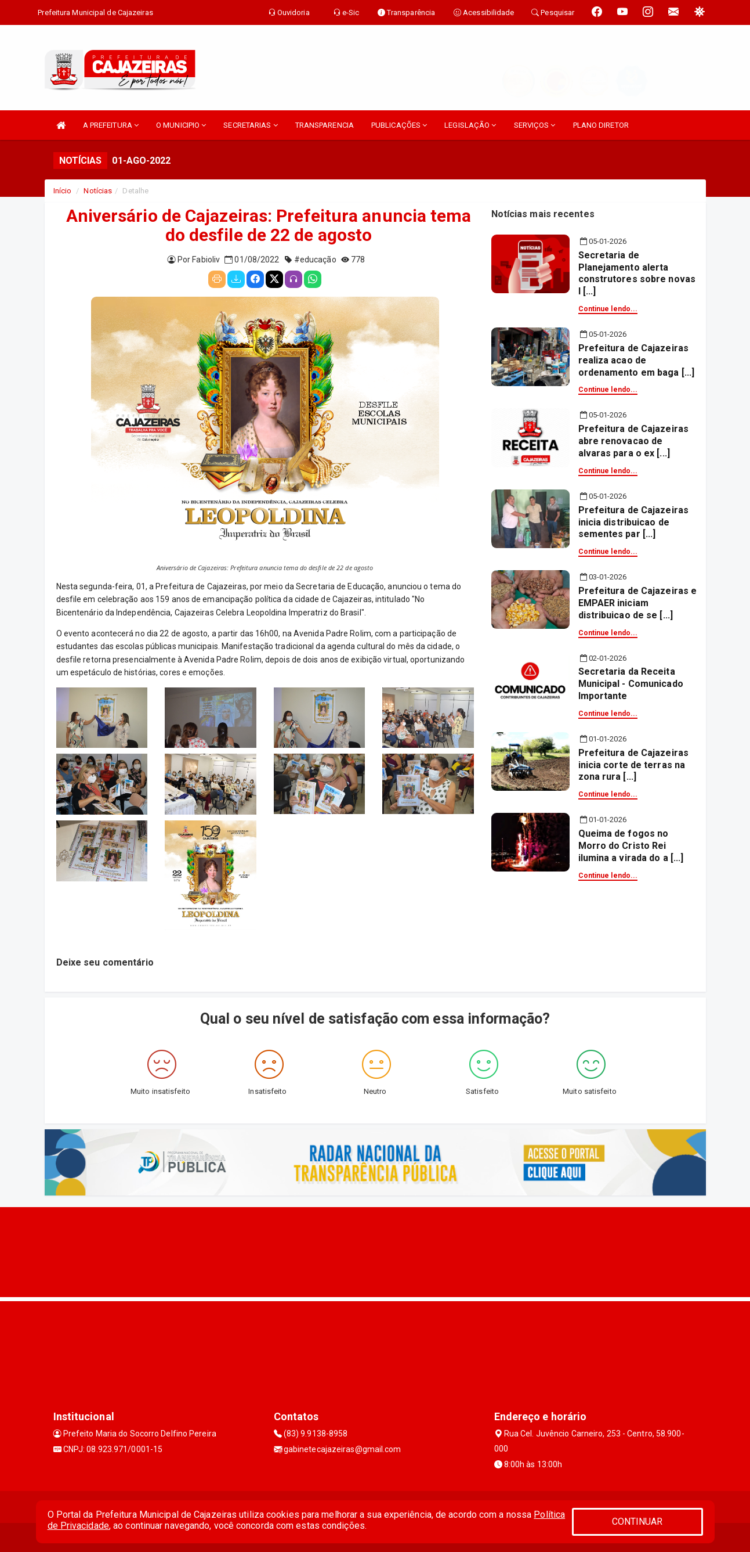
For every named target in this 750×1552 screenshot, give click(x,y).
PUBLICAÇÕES (399, 125)
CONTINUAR (637, 1521)
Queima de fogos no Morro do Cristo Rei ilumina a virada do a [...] (631, 845)
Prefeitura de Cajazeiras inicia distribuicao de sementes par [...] (633, 522)
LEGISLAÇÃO (470, 125)
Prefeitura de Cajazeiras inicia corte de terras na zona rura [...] (633, 765)
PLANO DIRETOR (601, 125)
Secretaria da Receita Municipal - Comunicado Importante (630, 683)
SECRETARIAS (250, 125)
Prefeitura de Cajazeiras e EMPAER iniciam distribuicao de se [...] (637, 603)
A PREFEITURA (111, 125)
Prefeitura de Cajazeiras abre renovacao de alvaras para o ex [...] (633, 441)
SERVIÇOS (535, 125)
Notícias (98, 190)
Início (62, 190)
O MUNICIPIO (181, 125)
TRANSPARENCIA (324, 125)
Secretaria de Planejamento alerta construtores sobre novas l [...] (636, 273)
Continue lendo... (608, 309)
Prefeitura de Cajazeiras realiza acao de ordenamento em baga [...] (636, 360)
